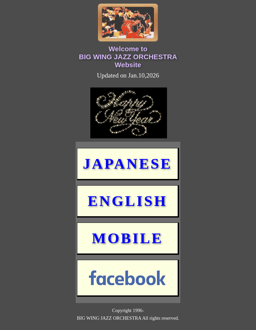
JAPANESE (127, 163)
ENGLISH (127, 201)
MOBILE (127, 238)
